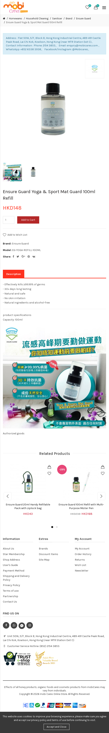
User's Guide (10, 565)
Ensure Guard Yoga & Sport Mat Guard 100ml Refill (34, 22)
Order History (83, 554)
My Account (82, 548)
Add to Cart (28, 219)
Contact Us (10, 601)
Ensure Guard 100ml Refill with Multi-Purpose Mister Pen (81, 506)
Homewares (15, 18)
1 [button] (52, 527)
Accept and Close (56, 726)
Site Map (44, 559)
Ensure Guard (83, 18)
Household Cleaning (37, 18)
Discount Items (48, 554)
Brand (69, 18)
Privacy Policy (11, 585)
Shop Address (11, 559)
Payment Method (13, 570)
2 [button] (57, 527)
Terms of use (11, 590)
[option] (12, 171)
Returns (80, 559)
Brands (43, 548)
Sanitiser (57, 18)
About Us (8, 548)
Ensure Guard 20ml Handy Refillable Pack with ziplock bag (28, 506)
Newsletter (81, 570)
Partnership (10, 596)
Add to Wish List (17, 234)
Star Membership (14, 554)
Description (13, 274)
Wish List (80, 565)
